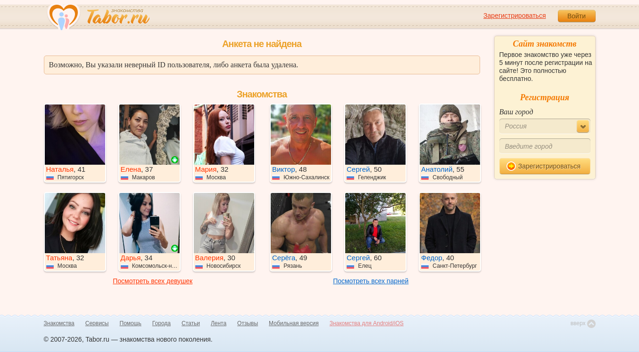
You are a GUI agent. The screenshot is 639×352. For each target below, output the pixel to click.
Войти (576, 16)
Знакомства (59, 323)
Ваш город (516, 112)
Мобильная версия (294, 323)
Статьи (191, 323)
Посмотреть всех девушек (152, 281)
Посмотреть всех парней (370, 281)
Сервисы (97, 323)
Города (161, 323)
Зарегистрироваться (514, 15)
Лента (218, 323)
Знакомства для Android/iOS (367, 323)
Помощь (130, 323)
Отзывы (247, 323)
